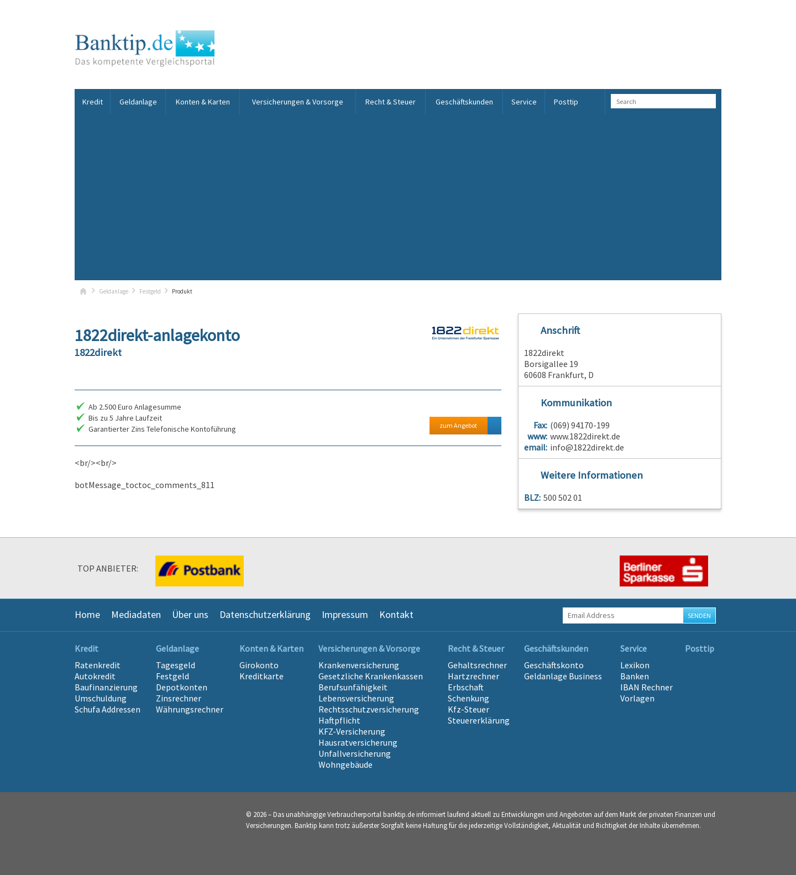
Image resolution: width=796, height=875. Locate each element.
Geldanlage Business (563, 676)
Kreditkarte (261, 676)
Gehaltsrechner (477, 664)
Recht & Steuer (390, 102)
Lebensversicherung (356, 698)
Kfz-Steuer (468, 709)
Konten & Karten (203, 102)
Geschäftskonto (554, 664)
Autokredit (95, 676)
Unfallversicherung (354, 753)
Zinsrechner (178, 698)
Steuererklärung (479, 720)
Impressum (345, 614)
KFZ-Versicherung (351, 731)
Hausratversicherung (357, 742)
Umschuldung (101, 698)
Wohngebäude (345, 764)
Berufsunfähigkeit (352, 687)
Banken (634, 676)
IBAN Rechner (646, 687)
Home (87, 614)
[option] (199, 571)
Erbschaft (466, 687)
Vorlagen (637, 698)
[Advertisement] (398, 197)
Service (524, 102)
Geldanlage (138, 102)
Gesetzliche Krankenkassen (370, 676)
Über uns (190, 614)
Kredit (92, 102)
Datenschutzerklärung (265, 614)
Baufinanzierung (106, 687)
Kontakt (396, 614)
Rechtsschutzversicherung (368, 709)
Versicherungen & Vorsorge (297, 102)
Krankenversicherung (358, 664)
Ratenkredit (98, 664)
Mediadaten (136, 614)
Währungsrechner (189, 709)
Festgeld (150, 291)
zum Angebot (458, 425)
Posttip (566, 102)
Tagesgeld (175, 664)
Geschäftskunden (464, 102)
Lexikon (635, 664)
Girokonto (259, 664)
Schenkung (468, 698)
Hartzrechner (473, 676)
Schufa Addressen (107, 709)
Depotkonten (181, 687)
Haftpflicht (339, 720)
